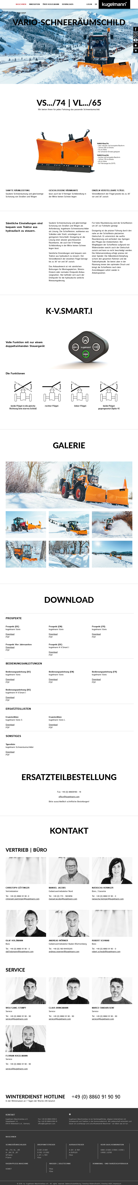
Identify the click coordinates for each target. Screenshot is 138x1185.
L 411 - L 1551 (42, 1155)
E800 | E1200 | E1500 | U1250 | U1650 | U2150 (112, 1151)
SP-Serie (9, 1155)
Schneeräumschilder (16, 1144)
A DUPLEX (73, 1152)
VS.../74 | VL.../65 (13, 1150)
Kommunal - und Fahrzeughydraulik (110, 1163)
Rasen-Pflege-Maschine (17, 1163)
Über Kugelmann (51, 4)
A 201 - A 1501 (74, 1150)
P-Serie (8, 1157)
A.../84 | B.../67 (12, 1152)
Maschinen (21, 4)
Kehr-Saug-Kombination (112, 1144)
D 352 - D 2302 (43, 1152)
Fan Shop (21, 13)
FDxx (39, 1157)
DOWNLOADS (67, 4)
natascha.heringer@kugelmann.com (108, 899)
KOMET (9, 1169)
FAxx (71, 1155)
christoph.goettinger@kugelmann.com (22, 899)
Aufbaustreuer (76, 1144)
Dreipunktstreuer (46, 1144)
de (96, 4)
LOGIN (89, 4)
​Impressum (117, 1184)
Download (10, 634)
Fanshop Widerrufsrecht (91, 1184)
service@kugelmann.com (17, 1019)
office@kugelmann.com (46, 1124)
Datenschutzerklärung (73, 1184)
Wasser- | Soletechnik (60, 1163)
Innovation (34, 4)
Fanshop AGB (106, 1184)
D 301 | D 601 (42, 1150)
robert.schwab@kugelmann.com (106, 951)
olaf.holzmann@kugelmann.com (19, 951)
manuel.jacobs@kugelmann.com (63, 899)
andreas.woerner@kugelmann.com (64, 951)
